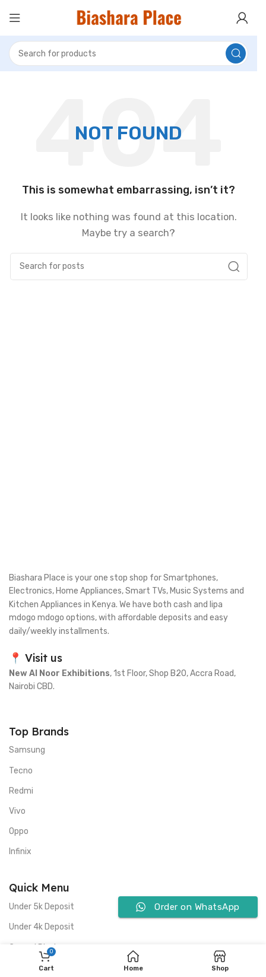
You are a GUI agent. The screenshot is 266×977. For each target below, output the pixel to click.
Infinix (20, 851)
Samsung (27, 750)
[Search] (128, 53)
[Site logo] (128, 17)
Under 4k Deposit (41, 927)
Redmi (21, 791)
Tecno (21, 771)
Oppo (18, 831)
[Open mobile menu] (15, 18)
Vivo (17, 811)
